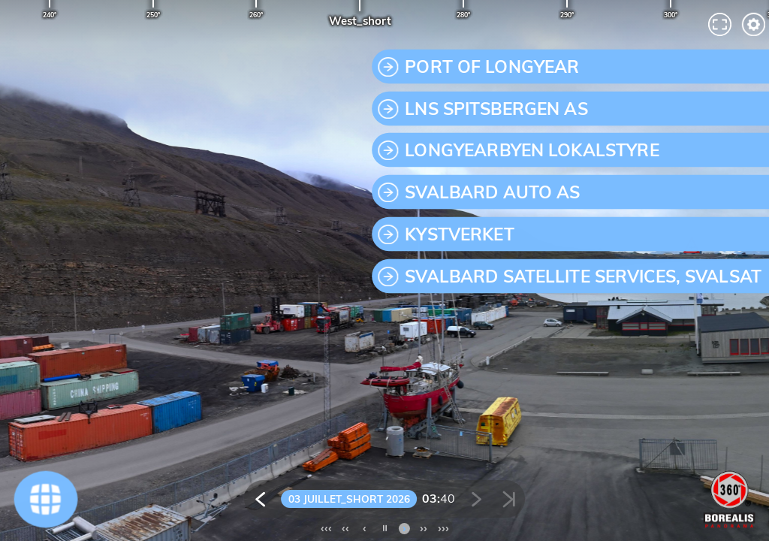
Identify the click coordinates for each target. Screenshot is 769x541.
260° (256, 15)
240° (49, 15)
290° (567, 15)
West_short (360, 21)
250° (153, 15)
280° (463, 15)
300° (670, 15)
